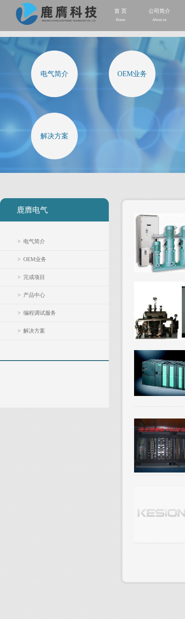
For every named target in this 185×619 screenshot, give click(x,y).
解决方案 (54, 136)
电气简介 (54, 74)
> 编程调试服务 (36, 313)
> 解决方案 (31, 331)
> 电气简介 (31, 241)
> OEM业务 (31, 259)
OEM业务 (132, 74)
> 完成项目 (31, 277)
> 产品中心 (31, 295)
